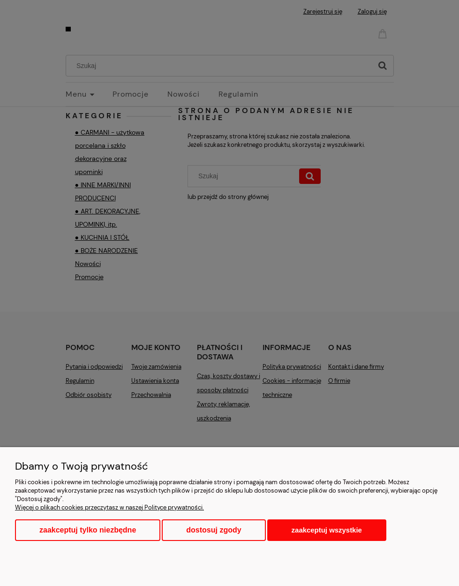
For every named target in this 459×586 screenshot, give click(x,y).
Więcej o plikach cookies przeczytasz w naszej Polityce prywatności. (109, 507)
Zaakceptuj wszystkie (327, 530)
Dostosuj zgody (213, 530)
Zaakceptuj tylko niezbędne (87, 530)
